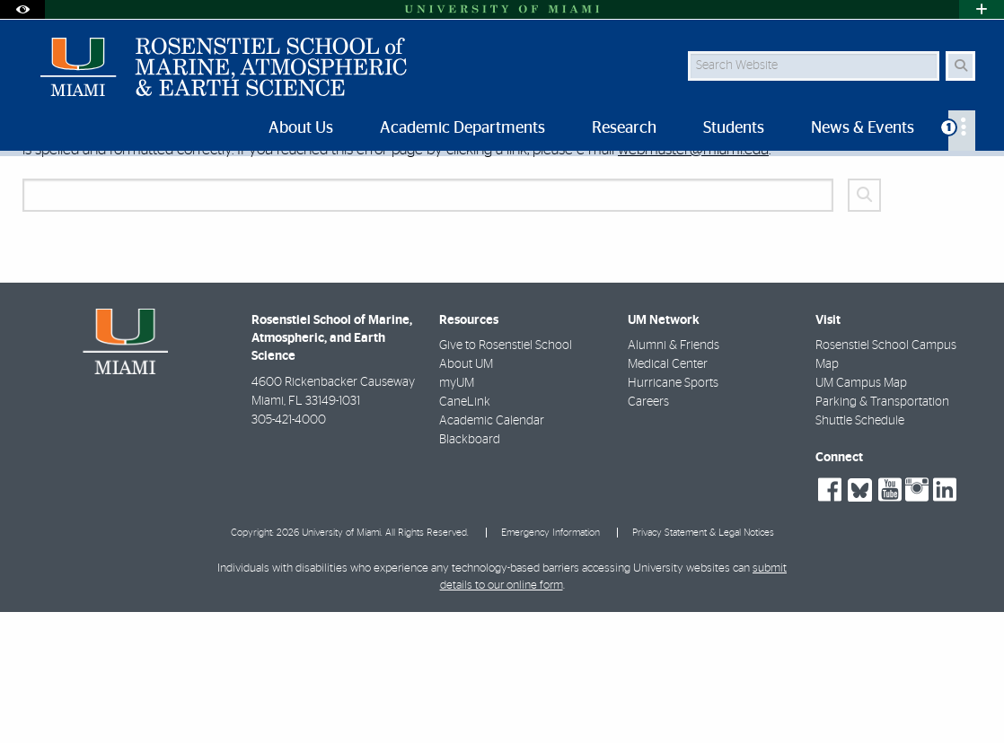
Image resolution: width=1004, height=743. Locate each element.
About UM (466, 495)
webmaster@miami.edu (693, 280)
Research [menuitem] (624, 128)
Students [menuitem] (733, 128)
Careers (648, 533)
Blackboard (469, 570)
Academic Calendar (491, 552)
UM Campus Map (861, 514)
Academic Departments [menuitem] (462, 128)
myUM (456, 514)
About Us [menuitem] (301, 128)
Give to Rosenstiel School (505, 476)
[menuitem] (961, 130)
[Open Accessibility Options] (22, 9)
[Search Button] (960, 66)
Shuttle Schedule (859, 552)
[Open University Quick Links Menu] (981, 9)
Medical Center (668, 495)
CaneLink (464, 533)
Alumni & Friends (673, 476)
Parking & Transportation (882, 533)
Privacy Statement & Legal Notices (703, 664)
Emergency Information (550, 664)
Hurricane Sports (673, 514)
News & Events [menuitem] (862, 128)
